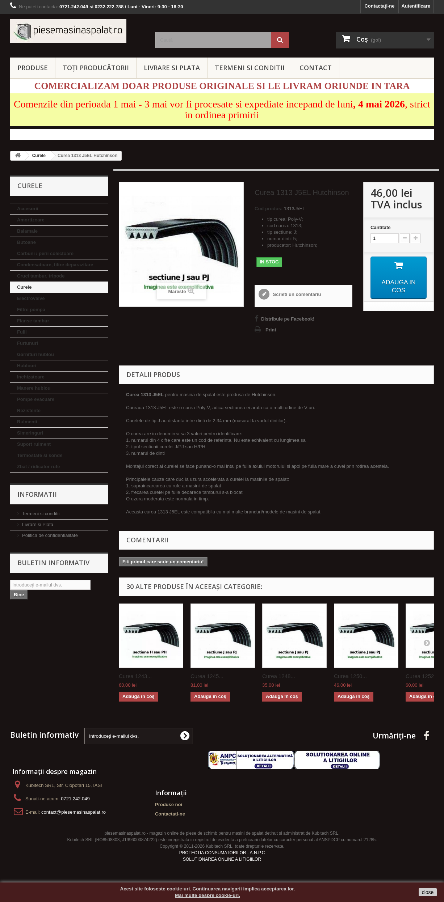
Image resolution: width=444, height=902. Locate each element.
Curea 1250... (350, 676)
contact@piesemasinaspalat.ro (73, 812)
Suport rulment (34, 444)
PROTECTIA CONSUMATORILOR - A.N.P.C (222, 852)
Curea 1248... (278, 676)
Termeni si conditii (40, 513)
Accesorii (27, 208)
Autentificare (416, 6)
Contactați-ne (379, 6)
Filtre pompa (31, 309)
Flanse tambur (33, 320)
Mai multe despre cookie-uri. (207, 895)
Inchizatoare (31, 377)
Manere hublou (33, 388)
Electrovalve (31, 298)
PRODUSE (32, 67)
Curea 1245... (206, 676)
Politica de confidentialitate (50, 535)
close (428, 892)
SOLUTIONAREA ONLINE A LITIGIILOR (222, 859)
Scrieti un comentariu (296, 294)
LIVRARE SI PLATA (172, 67)
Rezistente (29, 410)
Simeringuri (30, 433)
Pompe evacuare (35, 399)
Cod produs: (268, 208)
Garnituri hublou (35, 354)
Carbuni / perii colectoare (45, 253)
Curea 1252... (422, 676)
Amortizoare (31, 220)
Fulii (22, 332)
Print (270, 330)
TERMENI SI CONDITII (250, 67)
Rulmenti (27, 421)
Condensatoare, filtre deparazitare (55, 264)
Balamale (27, 231)
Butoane (26, 242)
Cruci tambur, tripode (40, 276)
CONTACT (316, 67)
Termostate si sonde (39, 455)
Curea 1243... (135, 676)
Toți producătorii (96, 67)
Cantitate (380, 227)
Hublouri (26, 365)
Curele (24, 287)
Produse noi (168, 804)
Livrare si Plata (37, 524)
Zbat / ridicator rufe (38, 466)
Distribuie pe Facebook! (287, 319)
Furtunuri (27, 343)
